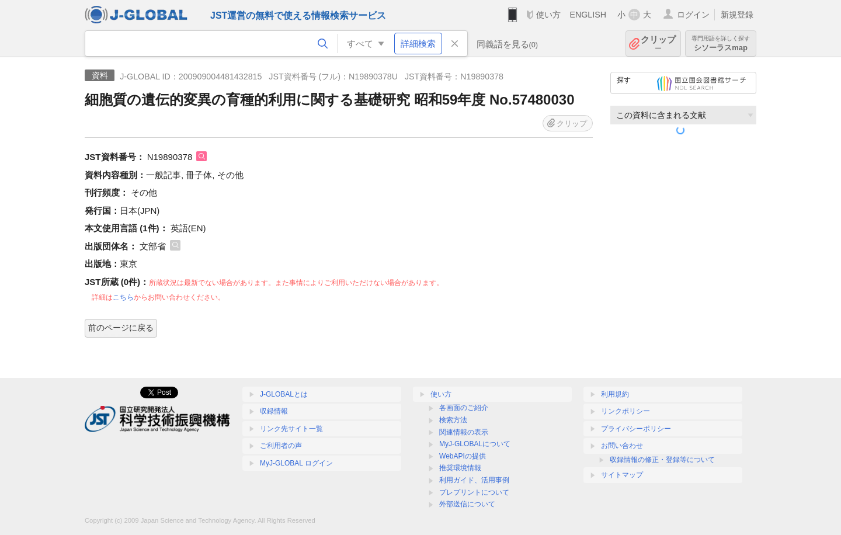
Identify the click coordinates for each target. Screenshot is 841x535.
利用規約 (615, 394)
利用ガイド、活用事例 (474, 480)
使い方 (548, 14)
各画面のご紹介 (463, 408)
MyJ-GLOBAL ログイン (296, 463)
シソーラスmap (720, 43)
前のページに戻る (121, 327)
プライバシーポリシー (636, 429)
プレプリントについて (474, 492)
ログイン (693, 14)
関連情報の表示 (463, 432)
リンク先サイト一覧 (291, 429)
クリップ (658, 43)
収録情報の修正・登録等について (662, 460)
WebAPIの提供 (462, 456)
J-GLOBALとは (284, 394)
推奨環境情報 (460, 468)
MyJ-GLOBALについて (474, 444)
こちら (123, 297)
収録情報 (274, 411)
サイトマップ (622, 475)
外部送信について (467, 504)
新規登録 (737, 14)
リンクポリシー (625, 411)
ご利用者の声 (281, 446)
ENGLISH (587, 14)
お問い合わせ (622, 446)
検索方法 (453, 420)
